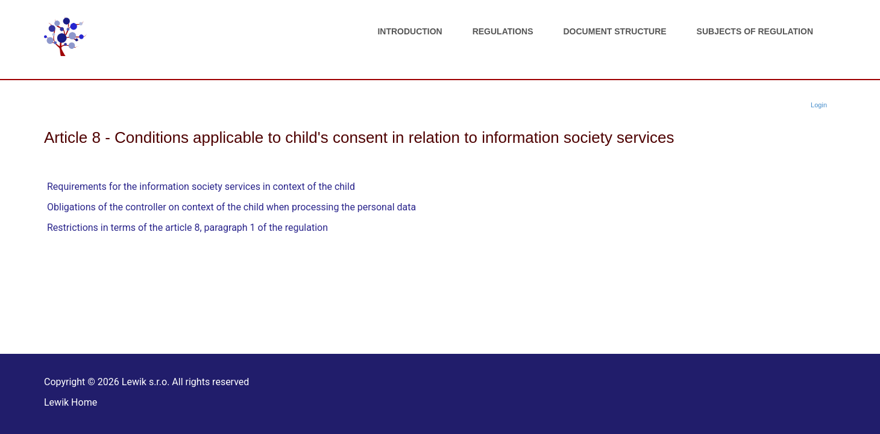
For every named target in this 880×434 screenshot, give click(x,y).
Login (819, 104)
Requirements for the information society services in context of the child (201, 186)
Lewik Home (70, 402)
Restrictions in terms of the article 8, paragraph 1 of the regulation (187, 227)
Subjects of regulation (755, 31)
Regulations (503, 31)
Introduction (409, 31)
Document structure (615, 31)
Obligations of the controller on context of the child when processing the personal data (231, 207)
